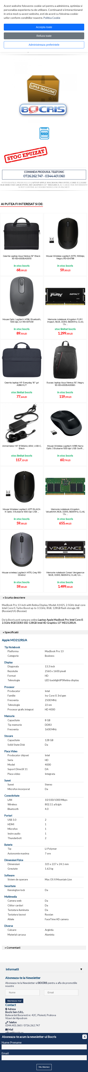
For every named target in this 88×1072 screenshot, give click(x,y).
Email (5, 1053)
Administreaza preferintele (44, 44)
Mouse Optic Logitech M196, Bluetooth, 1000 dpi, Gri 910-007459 (21, 320)
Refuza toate (44, 35)
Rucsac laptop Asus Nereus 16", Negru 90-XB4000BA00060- (65, 383)
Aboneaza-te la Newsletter (22, 978)
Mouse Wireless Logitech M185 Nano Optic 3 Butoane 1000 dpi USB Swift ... (65, 447)
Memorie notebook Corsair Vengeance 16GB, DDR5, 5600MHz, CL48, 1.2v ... (65, 573)
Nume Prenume (12, 1042)
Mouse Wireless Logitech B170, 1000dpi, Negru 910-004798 (65, 257)
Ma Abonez (44, 1067)
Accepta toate (44, 27)
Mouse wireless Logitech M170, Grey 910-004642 (21, 573)
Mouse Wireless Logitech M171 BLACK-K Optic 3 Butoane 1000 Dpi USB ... (22, 510)
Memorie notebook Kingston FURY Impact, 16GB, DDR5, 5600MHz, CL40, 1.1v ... (65, 322)
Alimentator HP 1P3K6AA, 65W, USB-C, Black (21, 447)
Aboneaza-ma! (14, 1001)
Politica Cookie (52, 17)
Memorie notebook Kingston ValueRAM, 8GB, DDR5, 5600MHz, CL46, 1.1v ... (65, 512)
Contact (10, 1005)
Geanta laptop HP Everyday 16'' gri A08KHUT (22, 383)
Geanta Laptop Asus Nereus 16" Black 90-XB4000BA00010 (21, 257)
